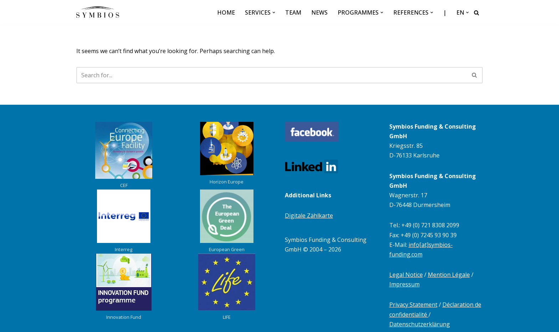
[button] (273, 12)
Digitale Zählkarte (309, 215)
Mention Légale (449, 275)
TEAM (293, 12)
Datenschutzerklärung (419, 324)
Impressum (404, 284)
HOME (226, 12)
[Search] (476, 12)
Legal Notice (406, 275)
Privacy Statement (413, 304)
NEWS (319, 12)
